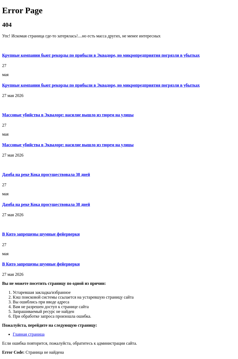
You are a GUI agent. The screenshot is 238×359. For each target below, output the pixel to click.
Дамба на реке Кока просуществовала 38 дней (46, 174)
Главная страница (29, 334)
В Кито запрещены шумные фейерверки (41, 234)
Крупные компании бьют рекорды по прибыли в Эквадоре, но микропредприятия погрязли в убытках (101, 55)
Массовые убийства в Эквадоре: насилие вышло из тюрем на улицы (68, 115)
